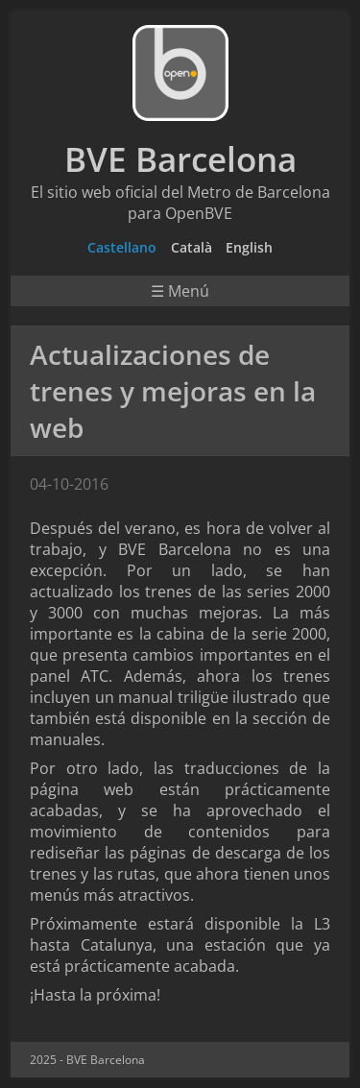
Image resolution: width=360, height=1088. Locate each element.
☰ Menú (180, 291)
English (249, 247)
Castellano (121, 247)
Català (191, 247)
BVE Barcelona (180, 158)
